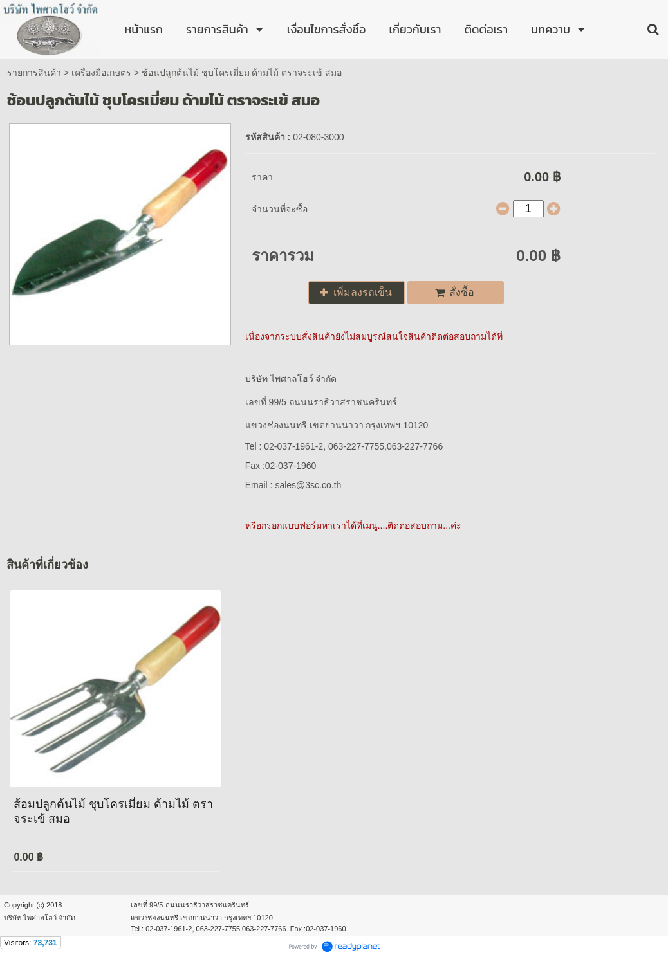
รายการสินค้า (34, 73)
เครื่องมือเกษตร (101, 73)
